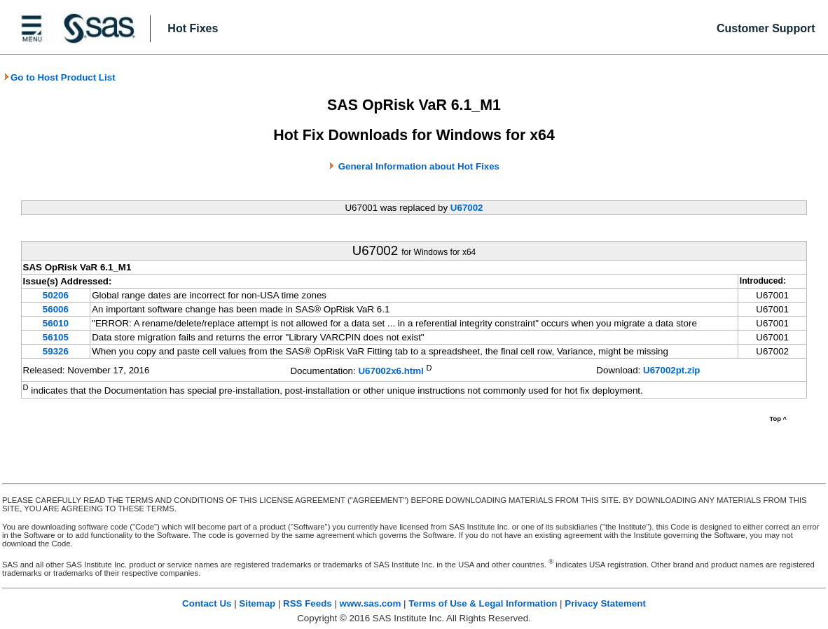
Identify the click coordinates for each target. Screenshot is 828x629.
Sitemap (257, 603)
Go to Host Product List (60, 77)
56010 (56, 323)
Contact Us (206, 603)
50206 (56, 295)
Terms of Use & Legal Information (482, 603)
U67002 (466, 207)
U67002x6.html (390, 371)
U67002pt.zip (671, 370)
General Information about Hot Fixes (418, 166)
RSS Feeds (307, 603)
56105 (56, 337)
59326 (56, 351)
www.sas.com (370, 603)
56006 (56, 309)
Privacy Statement (605, 603)
